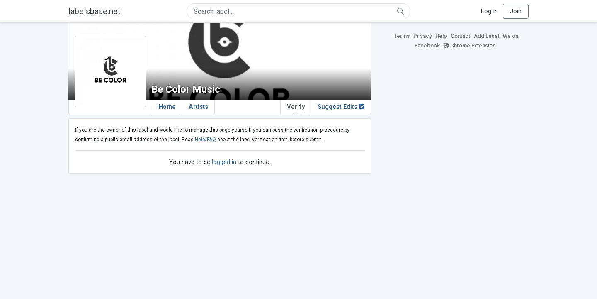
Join (516, 11)
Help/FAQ (205, 139)
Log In (489, 11)
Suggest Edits (341, 106)
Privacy (422, 36)
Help (441, 36)
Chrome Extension (469, 45)
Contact (460, 36)
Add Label (486, 36)
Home (167, 106)
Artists (198, 106)
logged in (224, 162)
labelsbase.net (94, 11)
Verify (296, 108)
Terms (402, 36)
